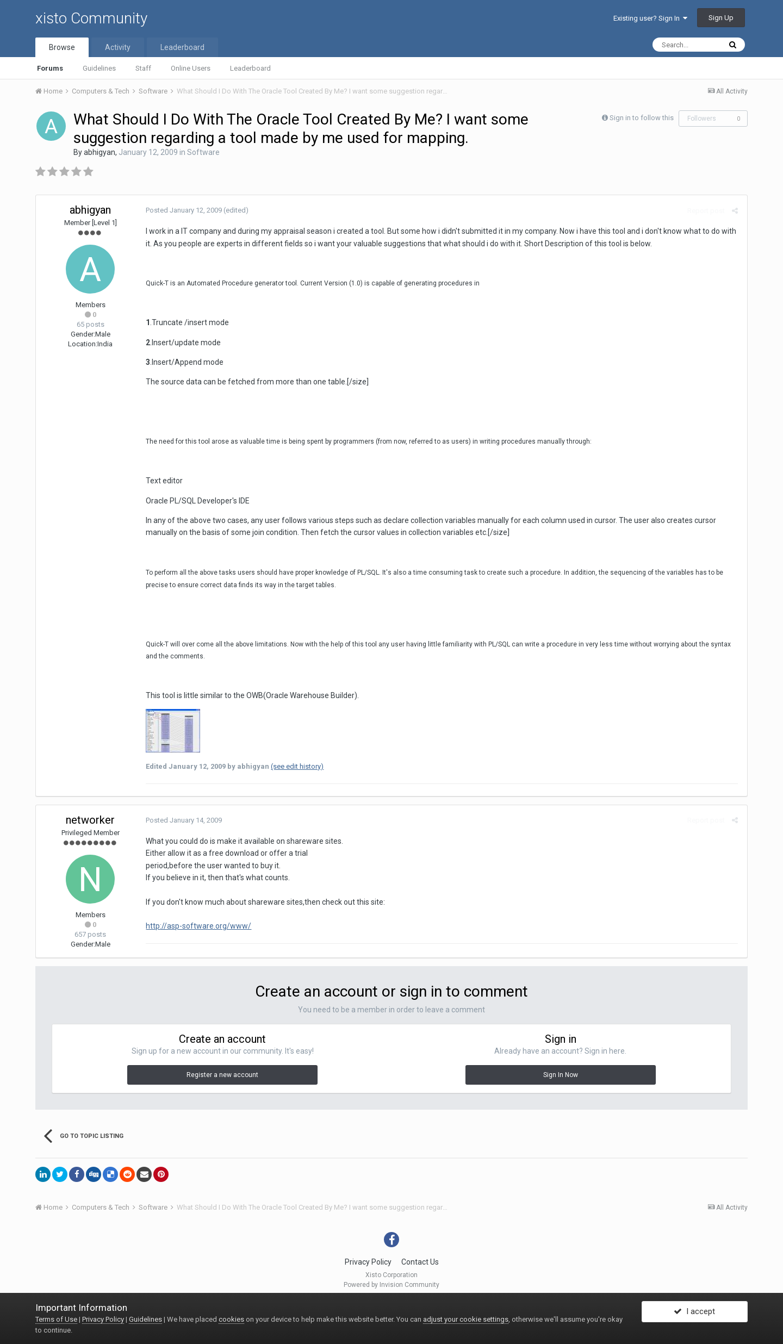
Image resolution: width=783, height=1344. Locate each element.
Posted (183, 210)
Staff (143, 68)
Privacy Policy (368, 1262)
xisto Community (91, 18)
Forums (50, 68)
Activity (117, 47)
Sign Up (721, 18)
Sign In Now (560, 1075)
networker (90, 819)
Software (203, 152)
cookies (231, 1319)
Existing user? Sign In (650, 18)
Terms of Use (56, 1319)
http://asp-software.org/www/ (197, 926)
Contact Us (420, 1262)
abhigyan (99, 152)
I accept (694, 1313)
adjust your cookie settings (465, 1319)
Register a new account (222, 1075)
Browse (62, 47)
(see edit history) (296, 766)
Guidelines (99, 68)
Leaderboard (250, 68)
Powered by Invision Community (391, 1285)
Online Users (190, 68)
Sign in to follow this (642, 118)
